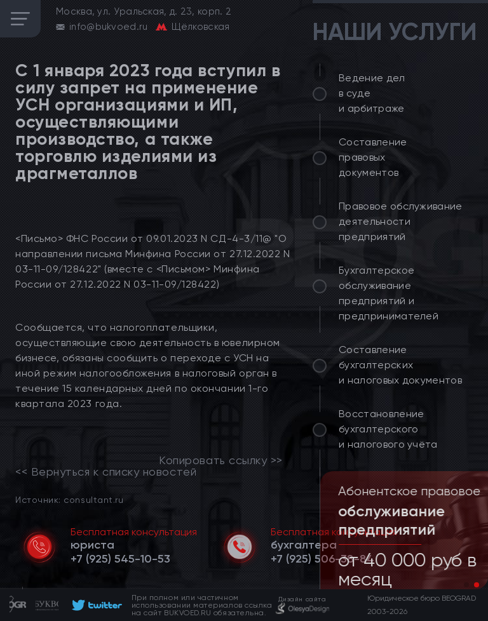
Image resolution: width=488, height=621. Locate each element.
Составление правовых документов (373, 157)
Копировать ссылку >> (221, 460)
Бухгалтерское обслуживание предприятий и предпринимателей (388, 293)
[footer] (95, 605)
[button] (466, 584)
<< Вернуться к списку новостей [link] (105, 471)
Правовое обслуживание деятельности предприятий (401, 221)
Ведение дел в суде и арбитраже (372, 93)
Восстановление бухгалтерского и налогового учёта (388, 429)
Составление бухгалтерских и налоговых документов (400, 365)
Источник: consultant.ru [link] (69, 499)
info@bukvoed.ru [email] (108, 26)
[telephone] (120, 559)
